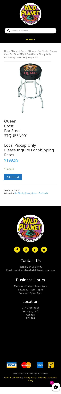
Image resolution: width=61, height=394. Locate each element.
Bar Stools (19, 193)
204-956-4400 (34, 266)
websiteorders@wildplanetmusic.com (34, 270)
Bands (15, 51)
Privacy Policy (30, 377)
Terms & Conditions (13, 377)
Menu (30, 39)
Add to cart (13, 177)
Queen (23, 51)
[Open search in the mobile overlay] (30, 30)
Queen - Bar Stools (38, 51)
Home (7, 51)
